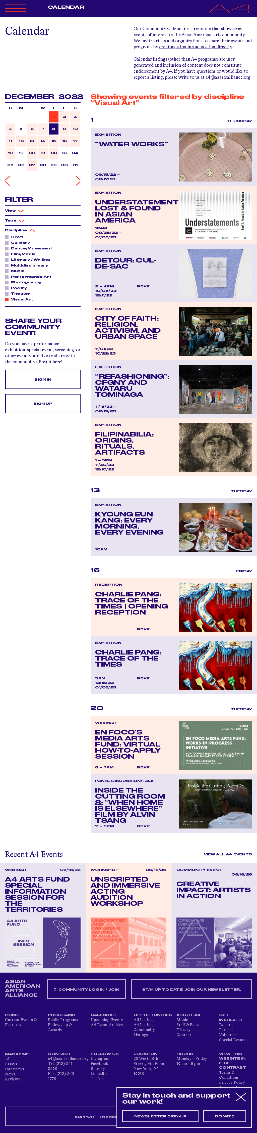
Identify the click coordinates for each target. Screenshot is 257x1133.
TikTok (97, 1079)
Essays (11, 1064)
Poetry (17, 288)
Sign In (42, 379)
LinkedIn (99, 1074)
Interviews (14, 1069)
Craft (16, 237)
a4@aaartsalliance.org (228, 77)
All (8, 1059)
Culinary (19, 243)
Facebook (99, 1064)
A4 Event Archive (107, 1025)
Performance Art (29, 277)
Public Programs (63, 1020)
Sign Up (42, 403)
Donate (225, 1025)
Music (16, 271)
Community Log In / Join (86, 989)
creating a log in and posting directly (195, 47)
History (183, 1030)
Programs (62, 1015)
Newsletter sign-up (160, 1116)
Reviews (12, 1079)
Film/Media (22, 254)
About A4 (188, 1015)
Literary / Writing (29, 259)
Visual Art (20, 299)
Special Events (232, 1040)
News (10, 1074)
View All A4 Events (228, 854)
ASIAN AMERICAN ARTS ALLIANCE (22, 988)
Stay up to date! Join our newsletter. (191, 989)
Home (12, 1015)
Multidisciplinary (28, 265)
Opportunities (153, 1015)
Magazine (17, 1054)
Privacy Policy (232, 1083)
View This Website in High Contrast (232, 1061)
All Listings (144, 1020)
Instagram (100, 1059)
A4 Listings (144, 1025)
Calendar (66, 7)
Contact (183, 1035)
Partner (226, 1030)
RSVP (143, 286)
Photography (25, 282)
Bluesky (98, 1069)
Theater (19, 293)
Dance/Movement (30, 248)
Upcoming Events (107, 1020)
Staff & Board (188, 1025)
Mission (183, 1020)
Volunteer (228, 1035)
